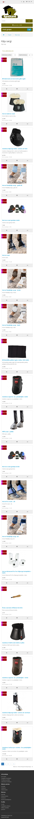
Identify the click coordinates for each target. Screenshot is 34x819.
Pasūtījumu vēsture (5, 806)
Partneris (3, 798)
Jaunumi (3, 809)
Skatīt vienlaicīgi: (23, 55)
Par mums (3, 776)
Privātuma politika (5, 780)
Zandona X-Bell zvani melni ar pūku (13, 643)
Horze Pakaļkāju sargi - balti (11, 325)
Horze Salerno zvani (8, 114)
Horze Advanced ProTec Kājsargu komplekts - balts (16, 572)
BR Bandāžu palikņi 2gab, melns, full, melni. (15, 360)
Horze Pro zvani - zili (8, 501)
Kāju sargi (17, 35)
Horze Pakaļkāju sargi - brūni (11, 290)
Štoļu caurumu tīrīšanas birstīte (12, 608)
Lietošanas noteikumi (6, 781)
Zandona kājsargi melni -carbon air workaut (16, 712)
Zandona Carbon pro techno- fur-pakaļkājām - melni (17, 748)
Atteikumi (3, 788)
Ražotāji (3, 794)
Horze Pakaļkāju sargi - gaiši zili (12, 185)
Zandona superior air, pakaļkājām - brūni (15, 677)
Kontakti (3, 786)
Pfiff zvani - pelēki (7, 431)
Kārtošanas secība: (6, 55)
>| (13, 764)
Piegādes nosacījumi (6, 778)
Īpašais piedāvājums (6, 799)
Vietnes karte (4, 790)
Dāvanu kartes (4, 796)
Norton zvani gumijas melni (11, 220)
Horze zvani (6, 255)
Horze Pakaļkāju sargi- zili (10, 536)
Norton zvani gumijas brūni (10, 466)
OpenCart (9, 815)
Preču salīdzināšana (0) (7, 51)
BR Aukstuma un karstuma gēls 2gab (13, 79)
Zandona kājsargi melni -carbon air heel (14, 148)
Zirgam (9, 35)
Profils (2, 804)
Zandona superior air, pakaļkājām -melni (15, 397)
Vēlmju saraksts (5, 807)
